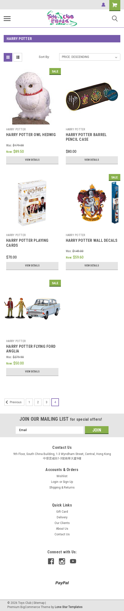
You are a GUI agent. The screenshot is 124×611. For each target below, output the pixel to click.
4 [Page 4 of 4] (55, 402)
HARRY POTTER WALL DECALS (92, 240)
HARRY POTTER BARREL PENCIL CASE (86, 137)
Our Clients (62, 523)
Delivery (62, 517)
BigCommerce (30, 607)
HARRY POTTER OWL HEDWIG (31, 134)
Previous (13, 402)
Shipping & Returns (62, 487)
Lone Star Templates (69, 607)
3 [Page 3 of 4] (46, 402)
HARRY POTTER (16, 129)
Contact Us (62, 534)
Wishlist (62, 476)
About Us (62, 528)
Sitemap (38, 603)
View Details (32, 159)
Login (54, 482)
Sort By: (44, 57)
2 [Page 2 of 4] (38, 402)
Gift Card (62, 511)
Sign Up (68, 482)
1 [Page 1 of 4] (29, 402)
